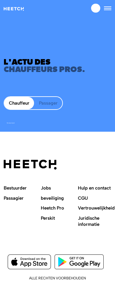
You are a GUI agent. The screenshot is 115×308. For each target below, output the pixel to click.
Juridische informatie (88, 221)
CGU (83, 198)
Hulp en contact (94, 188)
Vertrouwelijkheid (96, 208)
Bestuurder (15, 188)
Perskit (48, 218)
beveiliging (52, 198)
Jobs (46, 188)
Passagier (14, 198)
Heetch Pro (52, 208)
